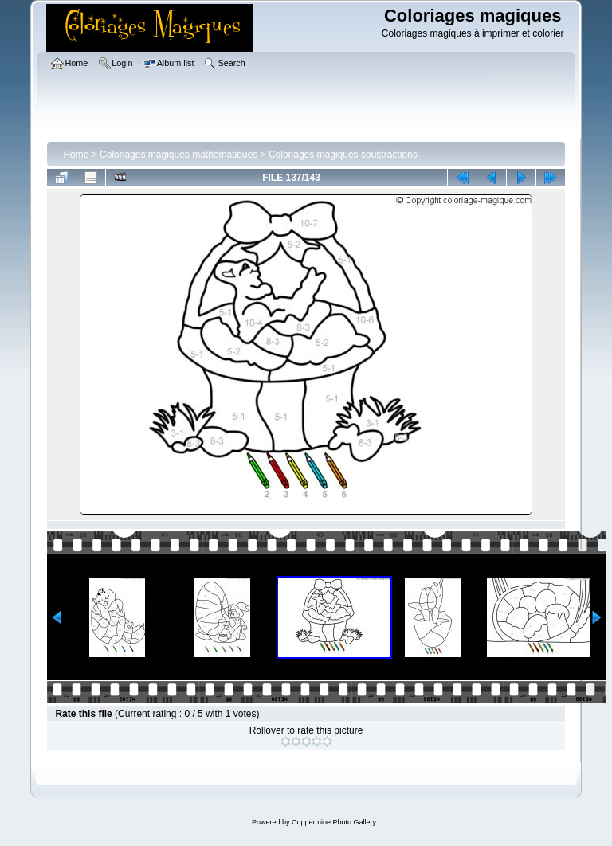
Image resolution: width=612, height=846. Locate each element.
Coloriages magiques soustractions (343, 154)
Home (75, 154)
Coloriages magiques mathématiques (178, 154)
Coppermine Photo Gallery (334, 822)
